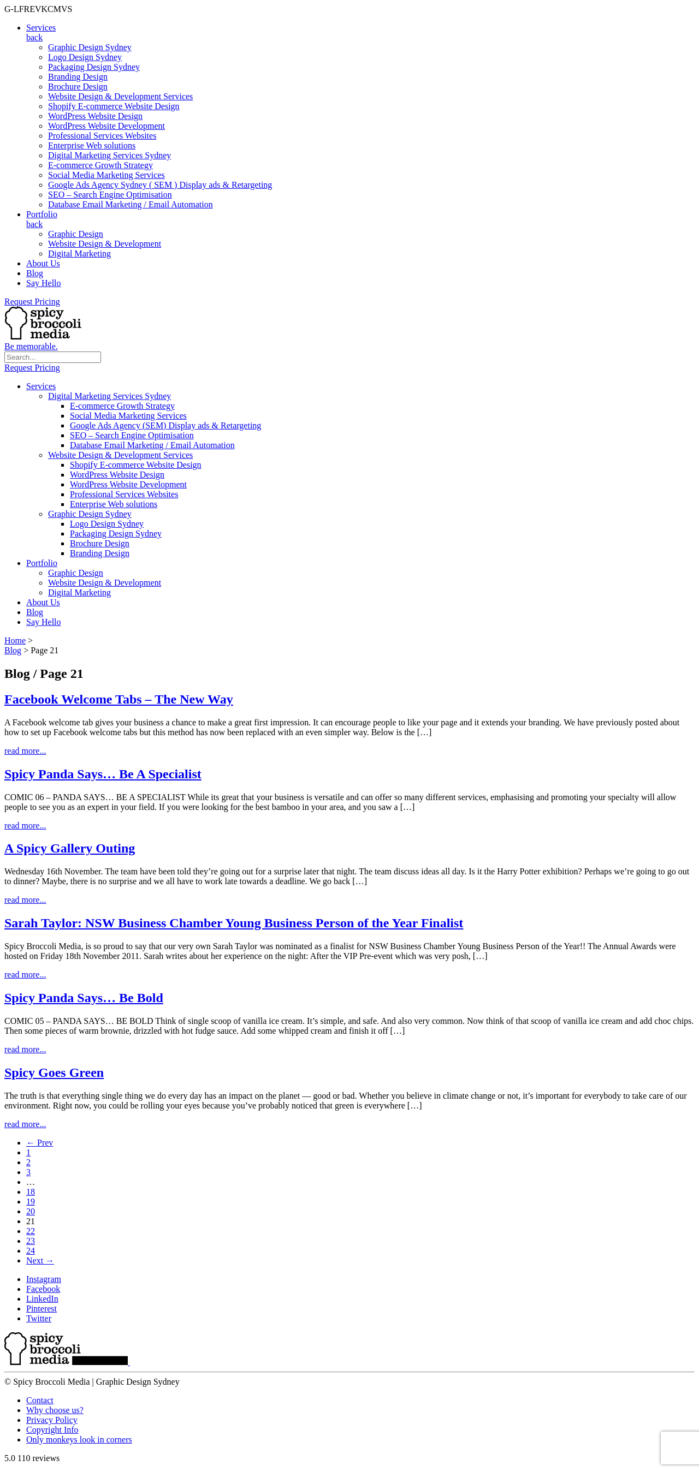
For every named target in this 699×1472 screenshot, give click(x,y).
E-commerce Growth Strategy (100, 165)
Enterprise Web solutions (91, 145)
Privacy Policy (52, 1420)
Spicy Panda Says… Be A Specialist (103, 774)
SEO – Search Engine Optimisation (110, 194)
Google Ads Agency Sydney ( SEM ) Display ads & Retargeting (160, 184)
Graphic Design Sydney (90, 47)
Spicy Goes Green (54, 1072)
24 (30, 1250)
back (34, 37)
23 (30, 1240)
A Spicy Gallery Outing (69, 848)
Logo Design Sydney (85, 57)
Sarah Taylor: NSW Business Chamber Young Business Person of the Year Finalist (233, 923)
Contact (40, 1400)
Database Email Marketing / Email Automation (130, 204)
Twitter (38, 1318)
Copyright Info (52, 1429)
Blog (34, 273)
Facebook (43, 1289)
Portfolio (41, 214)
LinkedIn (42, 1298)
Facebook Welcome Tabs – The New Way (118, 699)
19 (30, 1201)
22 (30, 1231)
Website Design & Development (104, 243)
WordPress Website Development (106, 125)
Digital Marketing (79, 253)
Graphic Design (75, 234)
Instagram (43, 1279)
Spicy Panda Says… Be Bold (83, 998)
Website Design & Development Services (120, 96)
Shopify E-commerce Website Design (114, 106)
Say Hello (43, 283)
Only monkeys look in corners (79, 1439)
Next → (40, 1260)
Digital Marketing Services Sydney (109, 155)
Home (15, 640)
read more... (25, 750)
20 (30, 1211)
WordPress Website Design (95, 116)
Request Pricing (32, 301)
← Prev (39, 1142)
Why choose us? (55, 1410)
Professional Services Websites (102, 135)
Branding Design (78, 76)
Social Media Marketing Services (106, 175)
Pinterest (41, 1308)
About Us (43, 263)
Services (41, 27)
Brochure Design (78, 86)
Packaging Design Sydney (94, 66)
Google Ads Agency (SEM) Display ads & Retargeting (165, 425)
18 (30, 1191)
